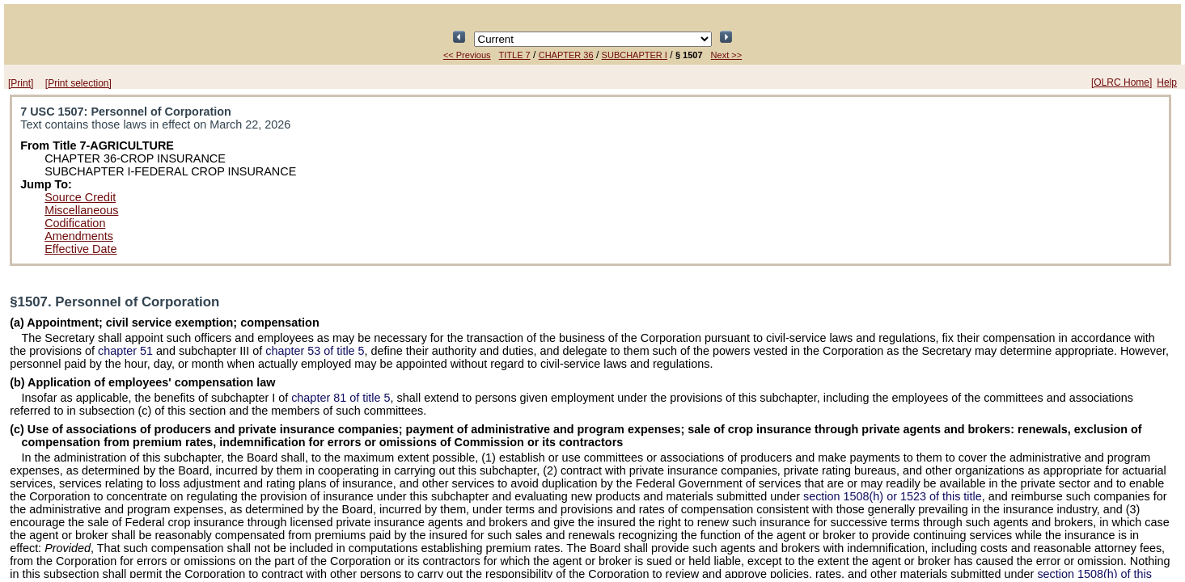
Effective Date (80, 248)
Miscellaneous (81, 210)
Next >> (727, 55)
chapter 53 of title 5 (314, 350)
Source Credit (80, 197)
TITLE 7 (515, 55)
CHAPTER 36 (566, 55)
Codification (74, 223)
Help (1167, 82)
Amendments (78, 236)
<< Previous (467, 55)
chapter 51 (125, 350)
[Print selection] (78, 83)
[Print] (20, 83)
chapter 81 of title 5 (340, 397)
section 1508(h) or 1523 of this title (892, 496)
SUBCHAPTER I (634, 55)
